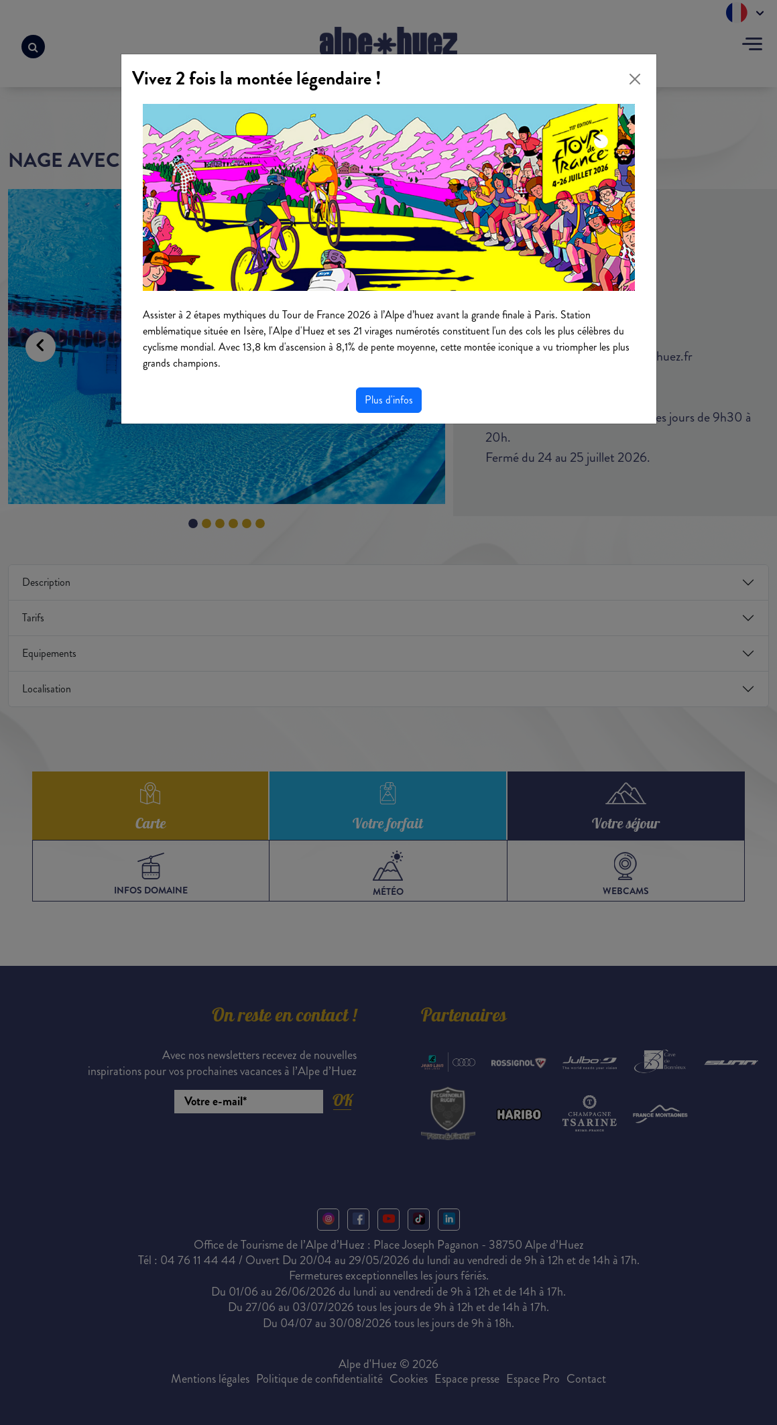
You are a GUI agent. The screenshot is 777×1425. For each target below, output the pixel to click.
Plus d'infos (389, 400)
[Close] (635, 79)
